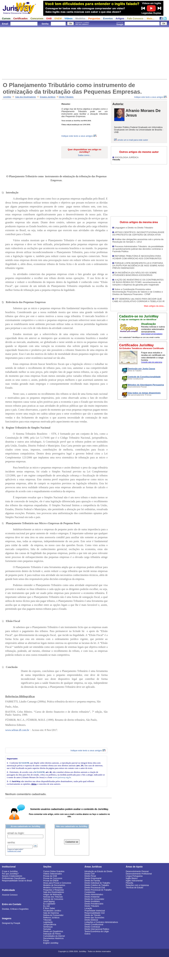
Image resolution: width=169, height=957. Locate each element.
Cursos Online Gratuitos (53, 871)
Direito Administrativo (93, 894)
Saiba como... (84, 155)
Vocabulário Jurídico (52, 911)
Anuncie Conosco (9, 895)
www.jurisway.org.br (62, 777)
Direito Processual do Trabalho (98, 890)
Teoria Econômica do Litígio (96, 931)
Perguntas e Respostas (53, 890)
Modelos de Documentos (54, 885)
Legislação (48, 922)
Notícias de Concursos (53, 899)
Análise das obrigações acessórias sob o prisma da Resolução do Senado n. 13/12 (137, 240)
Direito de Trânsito (92, 915)
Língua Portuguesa (134, 876)
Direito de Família (92, 881)
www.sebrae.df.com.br (17, 730)
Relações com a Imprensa (137, 885)
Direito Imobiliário (92, 901)
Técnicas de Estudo (134, 887)
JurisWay (7, 97)
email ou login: (15, 833)
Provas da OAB (50, 876)
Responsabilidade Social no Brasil (17, 881)
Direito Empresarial (92, 878)
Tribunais (47, 920)
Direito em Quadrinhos (53, 931)
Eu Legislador (49, 904)
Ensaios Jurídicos (47, 97)
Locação (88, 908)
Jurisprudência (49, 924)
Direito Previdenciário (93, 904)
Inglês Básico (131, 878)
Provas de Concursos (52, 878)
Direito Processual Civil (94, 887)
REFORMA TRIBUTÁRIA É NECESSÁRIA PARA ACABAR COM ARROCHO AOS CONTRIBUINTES (136, 257)
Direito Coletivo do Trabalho (96, 885)
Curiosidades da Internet (54, 936)
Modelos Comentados (53, 887)
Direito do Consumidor (94, 899)
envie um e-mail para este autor (133, 140)
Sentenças (48, 927)
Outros (87, 934)
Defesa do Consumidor (53, 915)
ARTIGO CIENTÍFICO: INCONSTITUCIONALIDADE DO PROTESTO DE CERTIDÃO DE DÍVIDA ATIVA (138, 233)
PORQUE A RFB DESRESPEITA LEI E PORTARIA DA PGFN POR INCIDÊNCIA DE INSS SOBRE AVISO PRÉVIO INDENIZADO (138, 265)
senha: (11, 842)
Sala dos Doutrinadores (25, 97)
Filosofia (129, 883)
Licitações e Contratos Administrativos (101, 922)
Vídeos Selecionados (52, 874)
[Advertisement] (84, 53)
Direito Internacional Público (96, 929)
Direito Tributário (66, 97)
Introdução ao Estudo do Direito (98, 871)
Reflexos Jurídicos (51, 917)
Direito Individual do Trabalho (97, 883)
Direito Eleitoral (91, 920)
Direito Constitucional (93, 924)
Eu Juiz (46, 906)
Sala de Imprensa (51, 913)
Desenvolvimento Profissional (139, 874)
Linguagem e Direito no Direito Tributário (134, 227)
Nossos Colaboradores (12, 876)
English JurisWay (50, 943)
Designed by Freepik (11, 923)
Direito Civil (89, 874)
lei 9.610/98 (24, 763)
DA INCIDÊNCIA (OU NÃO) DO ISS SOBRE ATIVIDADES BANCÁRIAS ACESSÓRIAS (134, 273)
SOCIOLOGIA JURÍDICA (126, 157)
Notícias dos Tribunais (53, 897)
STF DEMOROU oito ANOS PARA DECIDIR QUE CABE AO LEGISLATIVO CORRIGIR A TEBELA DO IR (138, 300)
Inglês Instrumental (134, 881)
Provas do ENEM (50, 881)
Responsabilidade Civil (94, 913)
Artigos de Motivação (52, 894)
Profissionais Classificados (13, 878)
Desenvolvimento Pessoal (137, 871)
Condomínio (89, 892)
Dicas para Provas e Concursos (57, 883)
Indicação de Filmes (52, 934)
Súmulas (47, 929)
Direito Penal (90, 876)
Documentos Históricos (53, 938)
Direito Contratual (92, 927)
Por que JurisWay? (10, 874)
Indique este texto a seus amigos (150, 97)
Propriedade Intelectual (94, 911)
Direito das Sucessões (94, 917)
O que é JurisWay (10, 871)
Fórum (46, 941)
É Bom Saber (49, 908)
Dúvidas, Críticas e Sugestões (15, 909)
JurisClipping (49, 901)
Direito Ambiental (92, 897)
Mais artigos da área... (154, 306)
